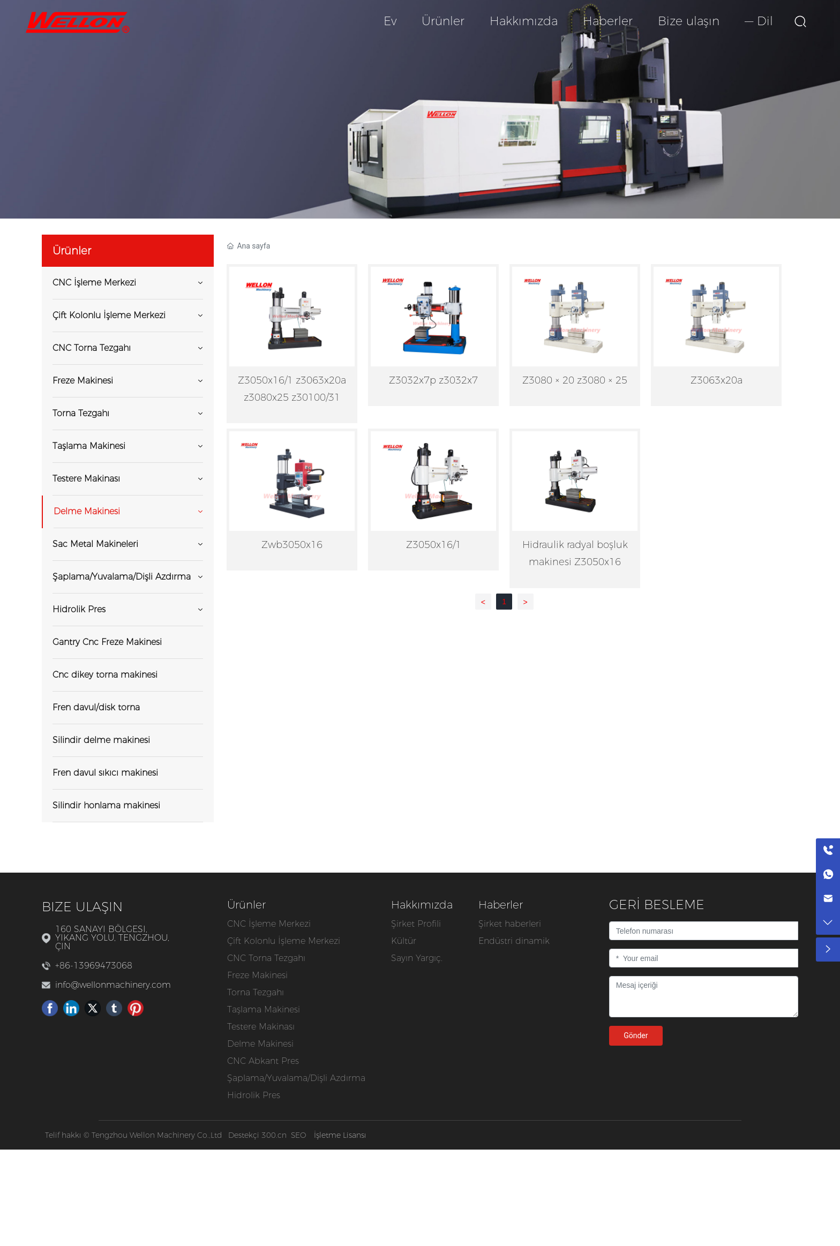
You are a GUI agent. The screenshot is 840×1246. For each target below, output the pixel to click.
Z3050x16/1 (433, 545)
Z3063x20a (716, 380)
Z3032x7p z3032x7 (433, 380)
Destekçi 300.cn (257, 1135)
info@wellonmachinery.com (113, 985)
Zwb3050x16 (291, 545)
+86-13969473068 (93, 965)
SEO (298, 1135)
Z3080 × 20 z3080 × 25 (574, 380)
